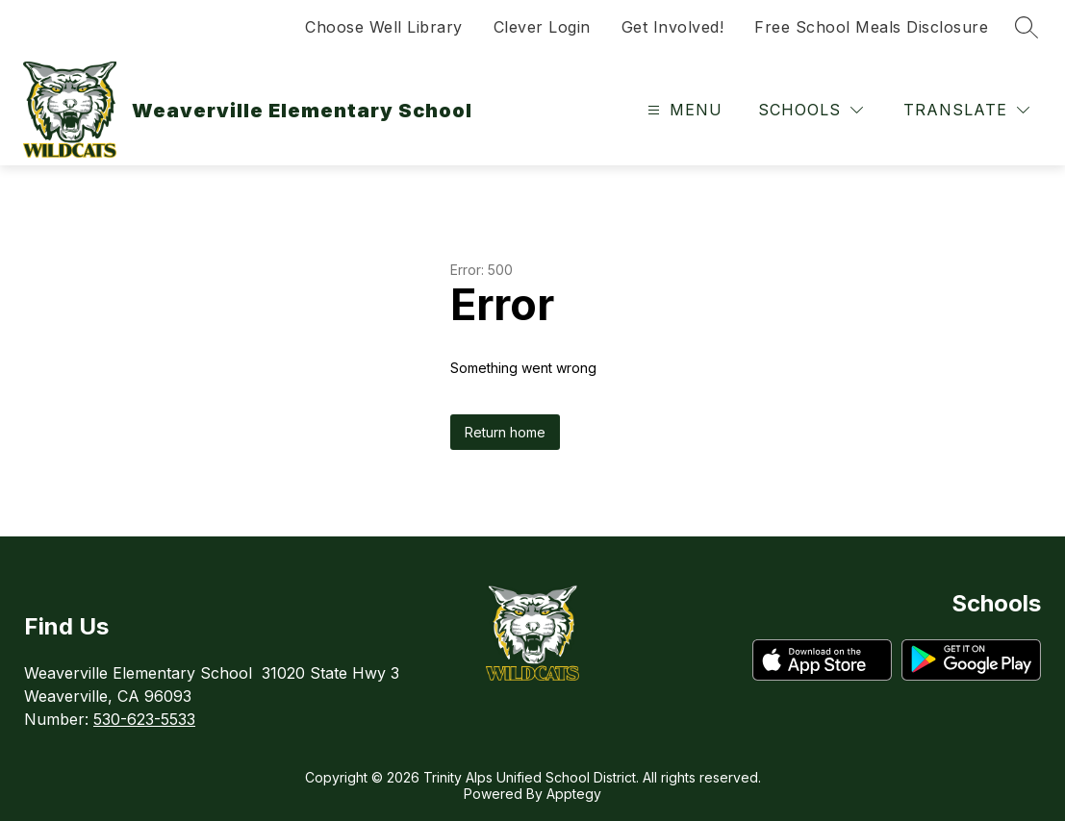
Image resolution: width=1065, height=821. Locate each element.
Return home (505, 432)
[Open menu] (683, 110)
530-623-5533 (144, 719)
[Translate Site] (966, 110)
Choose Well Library (384, 27)
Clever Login (542, 27)
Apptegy (573, 793)
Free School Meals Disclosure (871, 27)
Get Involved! (672, 27)
